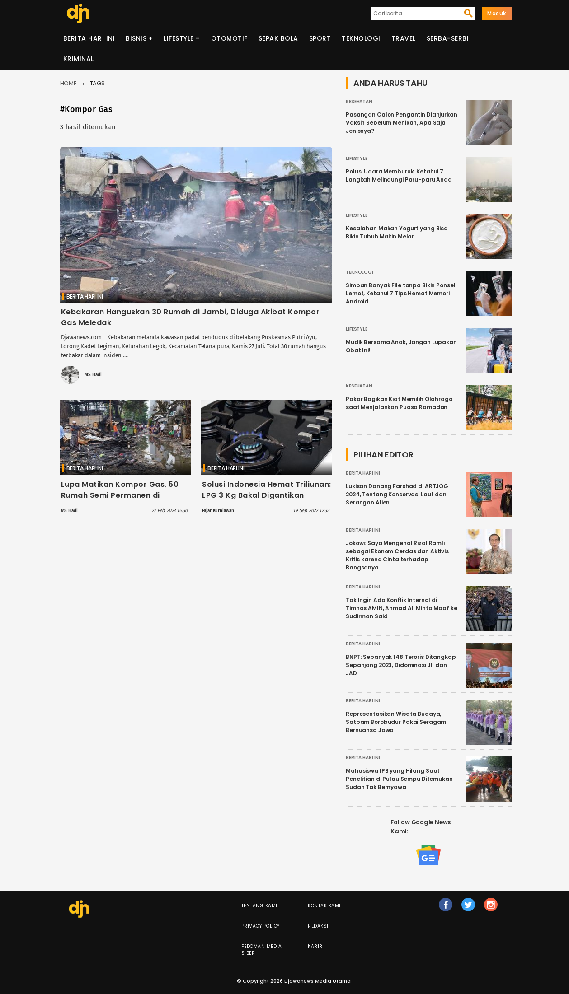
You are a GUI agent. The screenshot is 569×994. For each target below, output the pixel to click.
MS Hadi (93, 375)
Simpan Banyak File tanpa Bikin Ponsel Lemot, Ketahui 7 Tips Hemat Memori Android (400, 293)
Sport (320, 38)
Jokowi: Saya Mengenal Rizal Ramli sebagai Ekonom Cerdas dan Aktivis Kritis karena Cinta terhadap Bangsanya (397, 555)
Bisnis (136, 38)
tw (469, 909)
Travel (403, 38)
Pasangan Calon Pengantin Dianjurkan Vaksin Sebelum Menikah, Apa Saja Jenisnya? (401, 123)
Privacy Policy (260, 926)
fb (445, 909)
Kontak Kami (324, 905)
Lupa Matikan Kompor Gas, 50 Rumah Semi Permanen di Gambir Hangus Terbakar (120, 495)
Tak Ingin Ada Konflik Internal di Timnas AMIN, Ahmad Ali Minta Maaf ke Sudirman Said (401, 608)
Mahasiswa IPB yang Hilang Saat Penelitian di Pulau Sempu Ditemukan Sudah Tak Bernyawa (399, 779)
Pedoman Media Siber (261, 950)
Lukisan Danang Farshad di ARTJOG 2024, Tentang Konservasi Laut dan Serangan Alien (397, 494)
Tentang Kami (259, 905)
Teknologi (361, 38)
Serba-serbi (448, 38)
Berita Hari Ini (89, 38)
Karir (315, 946)
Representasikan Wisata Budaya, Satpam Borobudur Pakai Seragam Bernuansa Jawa (396, 722)
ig (491, 909)
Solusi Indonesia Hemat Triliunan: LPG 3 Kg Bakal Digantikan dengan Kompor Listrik (266, 495)
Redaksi (318, 926)
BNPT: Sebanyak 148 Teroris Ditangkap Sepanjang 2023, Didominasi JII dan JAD (401, 665)
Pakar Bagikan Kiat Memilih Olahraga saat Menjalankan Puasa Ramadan (399, 403)
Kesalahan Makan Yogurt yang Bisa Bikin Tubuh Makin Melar (397, 232)
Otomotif (229, 38)
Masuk (496, 13)
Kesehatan (359, 101)
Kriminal (78, 58)
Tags (97, 83)
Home (68, 83)
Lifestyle (179, 38)
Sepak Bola (278, 38)
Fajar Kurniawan (218, 510)
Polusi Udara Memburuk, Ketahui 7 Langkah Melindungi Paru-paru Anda (399, 175)
